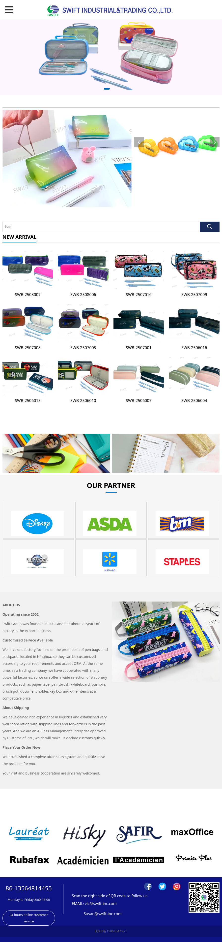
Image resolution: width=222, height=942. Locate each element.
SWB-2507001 (139, 347)
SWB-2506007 (139, 400)
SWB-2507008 (28, 347)
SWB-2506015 (28, 400)
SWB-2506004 (194, 400)
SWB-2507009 (194, 294)
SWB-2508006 (83, 294)
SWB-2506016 (194, 347)
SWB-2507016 (139, 294)
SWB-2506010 (83, 400)
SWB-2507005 (83, 347)
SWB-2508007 (28, 294)
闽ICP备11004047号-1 (111, 931)
